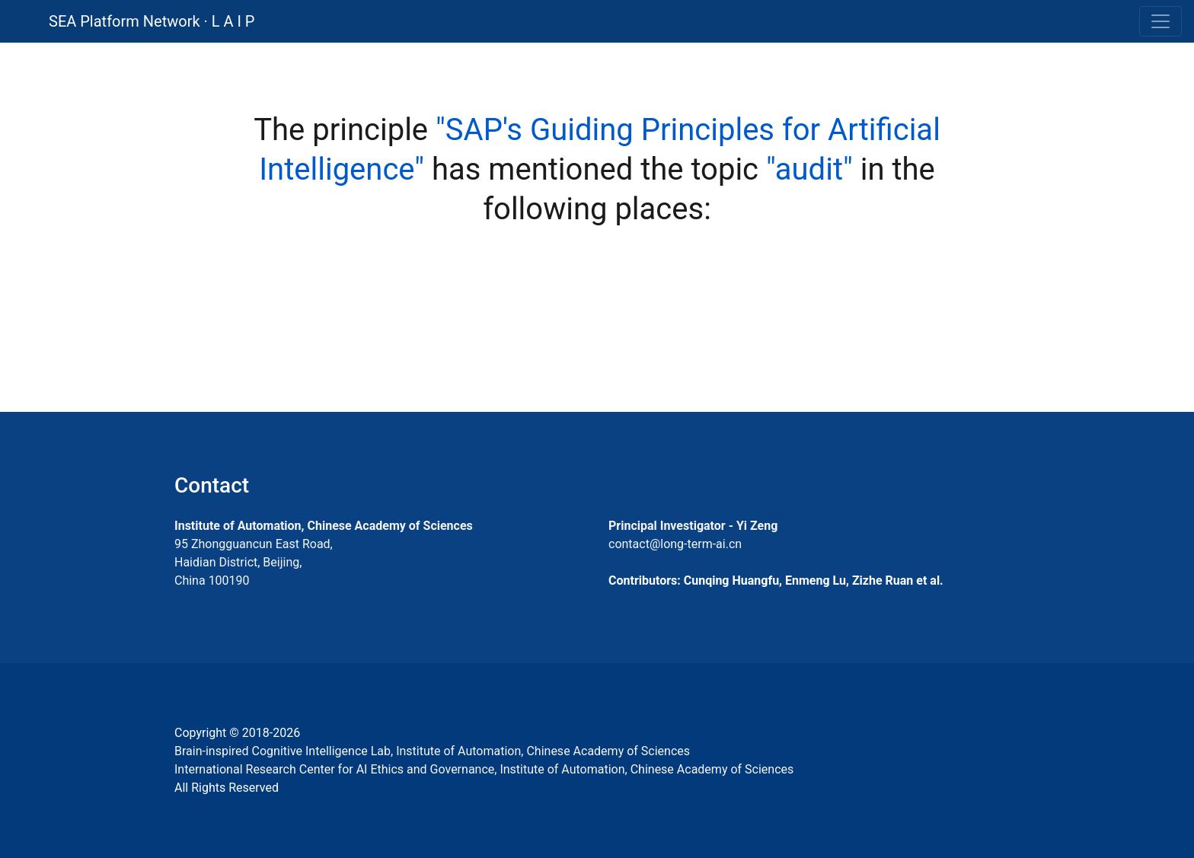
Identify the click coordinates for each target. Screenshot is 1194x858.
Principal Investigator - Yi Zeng (692, 525)
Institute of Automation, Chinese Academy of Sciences (323, 525)
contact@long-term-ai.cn (675, 544)
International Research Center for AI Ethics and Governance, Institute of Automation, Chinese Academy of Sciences (483, 769)
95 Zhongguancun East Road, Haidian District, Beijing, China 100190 (253, 562)
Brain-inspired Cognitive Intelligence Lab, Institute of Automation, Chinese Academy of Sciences (432, 751)
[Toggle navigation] (1160, 21)
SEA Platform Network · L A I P (151, 21)
